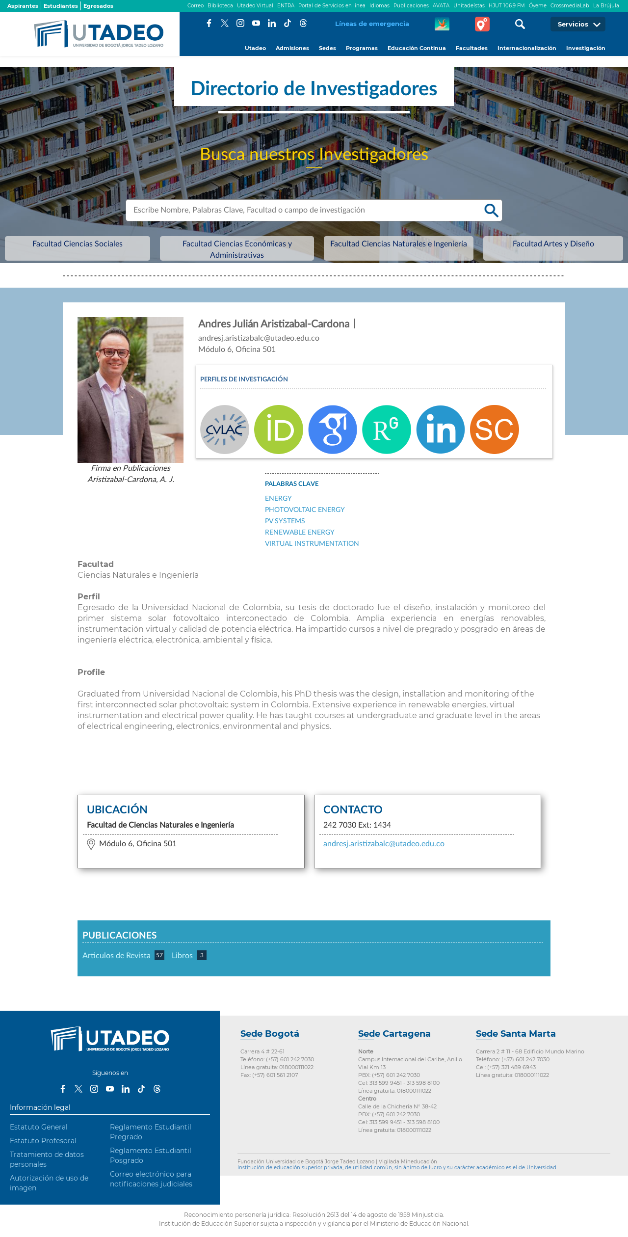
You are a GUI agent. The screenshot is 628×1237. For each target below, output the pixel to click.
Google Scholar (332, 429)
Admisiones (292, 48)
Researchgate (386, 429)
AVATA (441, 5)
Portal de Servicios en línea (332, 5)
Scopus (494, 429)
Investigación (585, 48)
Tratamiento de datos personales (47, 1159)
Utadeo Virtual (255, 5)
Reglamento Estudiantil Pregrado (150, 1132)
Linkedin (440, 429)
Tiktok (287, 23)
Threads (303, 23)
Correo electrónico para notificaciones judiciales (151, 1179)
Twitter (225, 23)
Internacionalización (526, 48)
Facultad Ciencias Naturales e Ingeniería (385, 249)
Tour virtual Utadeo (482, 24)
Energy (278, 498)
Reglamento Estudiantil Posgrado (150, 1155)
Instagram (240, 23)
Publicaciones (411, 5)
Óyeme (538, 5)
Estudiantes (61, 5)
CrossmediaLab (569, 5)
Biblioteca (220, 5)
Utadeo (255, 48)
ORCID (278, 429)
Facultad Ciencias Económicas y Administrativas (270, 249)
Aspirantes (22, 5)
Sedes (327, 48)
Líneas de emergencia (372, 23)
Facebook (209, 23)
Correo (195, 5)
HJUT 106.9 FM (507, 5)
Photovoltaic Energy (305, 510)
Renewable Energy (300, 532)
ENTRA (285, 5)
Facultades (472, 48)
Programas (362, 48)
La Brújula (606, 5)
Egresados (98, 5)
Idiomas (379, 5)
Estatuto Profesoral (43, 1140)
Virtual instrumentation (312, 543)
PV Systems (285, 521)
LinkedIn (272, 23)
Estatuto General (39, 1127)
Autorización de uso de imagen (49, 1183)
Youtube (256, 23)
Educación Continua (417, 48)
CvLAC (224, 429)
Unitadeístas (469, 5)
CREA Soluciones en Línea (442, 24)
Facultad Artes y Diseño (476, 249)
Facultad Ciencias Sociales (162, 249)
